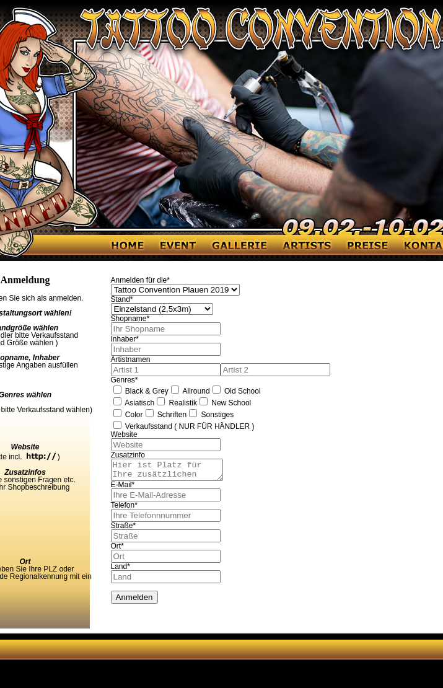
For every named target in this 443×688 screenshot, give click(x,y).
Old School (237, 391)
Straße (123, 529)
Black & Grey (141, 391)
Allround (190, 391)
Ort (117, 549)
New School (225, 403)
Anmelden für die (140, 280)
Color (128, 414)
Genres (124, 380)
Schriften (166, 414)
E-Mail (123, 488)
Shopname (130, 318)
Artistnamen (131, 359)
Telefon (124, 509)
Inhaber (125, 339)
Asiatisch (134, 403)
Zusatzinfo (128, 455)
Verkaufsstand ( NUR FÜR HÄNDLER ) (184, 426)
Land (120, 570)
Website (124, 434)
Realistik (177, 403)
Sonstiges (211, 414)
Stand (122, 299)
